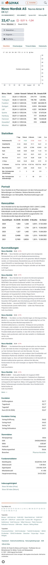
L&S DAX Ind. (11, 517)
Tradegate (5, 100)
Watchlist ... (10, 30)
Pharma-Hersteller (39, 452)
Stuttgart (5, 106)
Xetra (4, 97)
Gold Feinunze (14, 522)
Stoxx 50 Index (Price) (10, 486)
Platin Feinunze (37, 522)
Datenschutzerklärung (17, 541)
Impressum (5, 541)
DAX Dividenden (20, 531)
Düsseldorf (6, 122)
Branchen (26, 533)
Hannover (5, 119)
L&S (3, 109)
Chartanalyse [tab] (17, 46)
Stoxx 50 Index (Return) (10, 489)
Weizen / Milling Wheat (31, 524)
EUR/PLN (12, 520)
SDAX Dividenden (16, 533)
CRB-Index (19, 524)
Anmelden (31, 2)
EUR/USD (20, 517)
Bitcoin (3, 517)
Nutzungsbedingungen (32, 541)
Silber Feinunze (26, 522)
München (5, 125)
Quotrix (4, 113)
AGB (42, 541)
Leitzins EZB (20, 520)
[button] (3, 562)
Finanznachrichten (7, 531)
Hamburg (5, 116)
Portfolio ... (9, 39)
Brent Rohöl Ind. (30, 517)
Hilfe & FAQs (6, 544)
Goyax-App (34, 533)
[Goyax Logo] (12, 2)
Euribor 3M (29, 520)
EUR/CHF (39, 517)
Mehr (4, 392)
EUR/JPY (4, 520)
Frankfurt (5, 103)
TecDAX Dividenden (33, 531)
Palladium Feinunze (7, 524)
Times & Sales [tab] (30, 46)
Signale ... (9, 35)
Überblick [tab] (6, 46)
